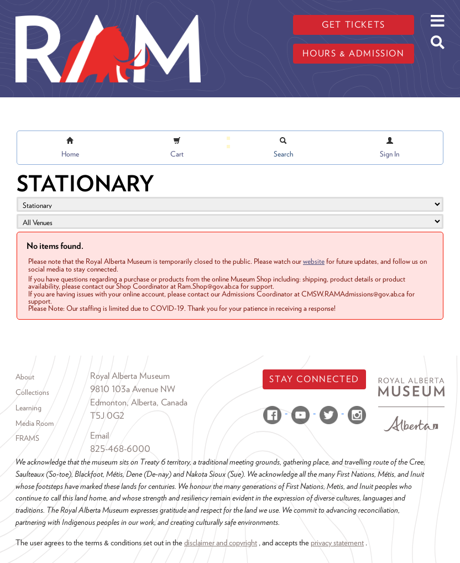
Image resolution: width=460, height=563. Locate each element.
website (314, 261)
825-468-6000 (120, 449)
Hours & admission (353, 53)
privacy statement (337, 542)
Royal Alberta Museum (130, 376)
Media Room (34, 423)
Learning (28, 407)
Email (99, 435)
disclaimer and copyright (220, 542)
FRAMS (27, 438)
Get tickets (353, 24)
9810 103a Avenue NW (132, 389)
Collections (32, 392)
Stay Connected (314, 379)
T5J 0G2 (107, 415)
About (24, 376)
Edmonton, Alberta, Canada (138, 402)
